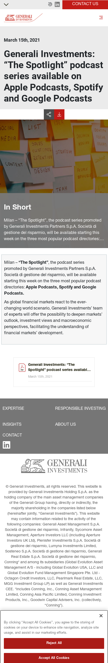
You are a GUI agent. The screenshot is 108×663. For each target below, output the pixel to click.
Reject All (54, 656)
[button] (50, 4)
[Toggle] (101, 18)
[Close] (101, 628)
